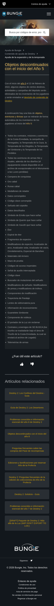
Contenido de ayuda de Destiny (20, 54)
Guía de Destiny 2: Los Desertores (26, 407)
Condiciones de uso (27, 585)
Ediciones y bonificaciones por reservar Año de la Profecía (27, 464)
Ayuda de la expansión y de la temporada (25, 57)
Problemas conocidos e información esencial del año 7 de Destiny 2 (27, 507)
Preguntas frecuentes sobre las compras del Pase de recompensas (27, 449)
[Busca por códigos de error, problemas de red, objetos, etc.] (27, 32)
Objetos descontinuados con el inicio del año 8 (27, 435)
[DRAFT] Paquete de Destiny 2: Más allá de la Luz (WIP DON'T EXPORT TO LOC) (27, 523)
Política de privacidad (27, 588)
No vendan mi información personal (27, 595)
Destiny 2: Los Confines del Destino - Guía (27, 394)
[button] (49, 14)
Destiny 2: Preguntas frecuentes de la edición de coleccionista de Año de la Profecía (27, 480)
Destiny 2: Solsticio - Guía (27, 494)
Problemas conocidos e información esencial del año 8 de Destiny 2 (27, 420)
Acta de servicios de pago (27, 592)
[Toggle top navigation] (50, 4)
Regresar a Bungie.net (27, 598)
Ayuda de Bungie (13, 50)
